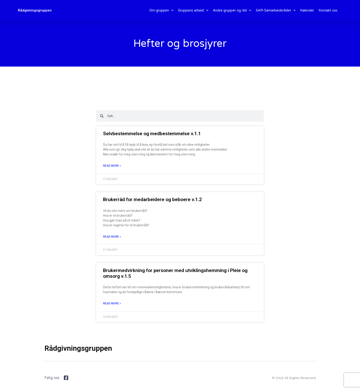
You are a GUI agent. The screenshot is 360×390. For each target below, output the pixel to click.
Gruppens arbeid (193, 10)
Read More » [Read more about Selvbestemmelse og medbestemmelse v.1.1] (112, 165)
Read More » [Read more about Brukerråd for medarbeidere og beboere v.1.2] (112, 236)
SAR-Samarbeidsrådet (275, 10)
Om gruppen (161, 10)
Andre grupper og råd (232, 10)
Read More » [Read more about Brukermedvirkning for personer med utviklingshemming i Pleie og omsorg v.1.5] (112, 303)
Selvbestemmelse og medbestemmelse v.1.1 (152, 133)
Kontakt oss (328, 10)
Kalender (307, 10)
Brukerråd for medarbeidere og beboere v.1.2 (152, 199)
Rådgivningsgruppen (35, 10)
